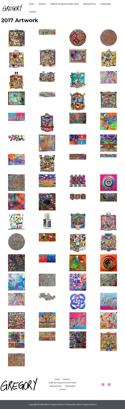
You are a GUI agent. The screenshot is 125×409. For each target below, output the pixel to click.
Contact (32, 12)
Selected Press (87, 4)
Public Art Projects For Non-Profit (63, 4)
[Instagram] (109, 384)
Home (31, 4)
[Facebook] (103, 384)
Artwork (41, 4)
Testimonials (102, 4)
